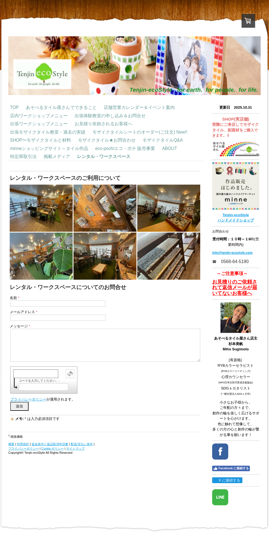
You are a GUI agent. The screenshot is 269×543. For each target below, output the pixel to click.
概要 (11, 444)
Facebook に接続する (231, 468)
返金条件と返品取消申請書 (50, 444)
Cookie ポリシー (52, 448)
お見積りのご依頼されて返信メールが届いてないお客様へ (234, 287)
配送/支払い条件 (82, 444)
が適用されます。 (42, 399)
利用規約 (23, 444)
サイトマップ (75, 448)
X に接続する (227, 480)
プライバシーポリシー (28, 399)
